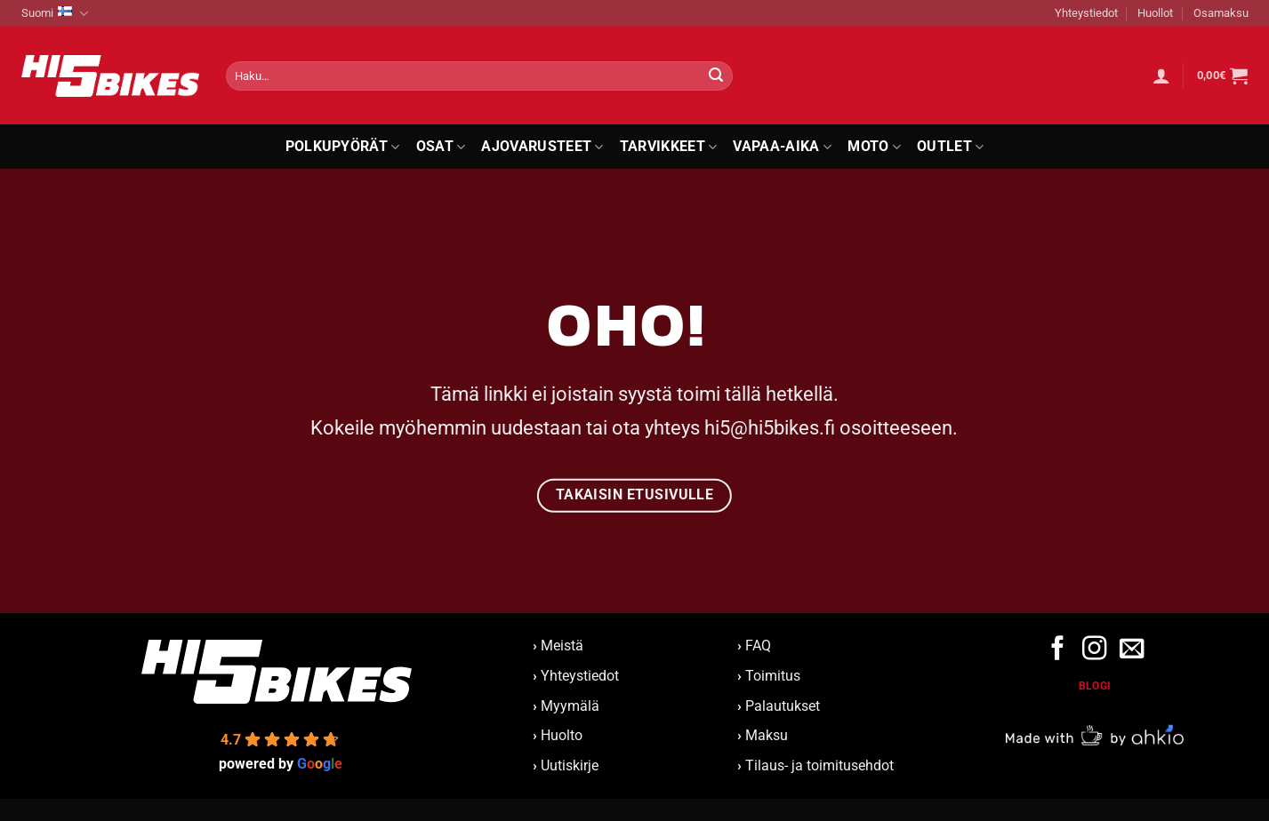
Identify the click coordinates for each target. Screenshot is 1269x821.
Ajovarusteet (542, 146)
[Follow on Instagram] (1094, 650)
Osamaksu (1221, 13)
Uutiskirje (569, 765)
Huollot (1155, 13)
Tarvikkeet (669, 146)
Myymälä (570, 705)
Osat (441, 146)
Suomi (54, 13)
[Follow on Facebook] (1058, 650)
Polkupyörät (342, 146)
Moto (874, 146)
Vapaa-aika (782, 146)
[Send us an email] (1131, 650)
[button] (1161, 75)
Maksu (766, 735)
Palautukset (782, 705)
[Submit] (716, 76)
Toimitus (772, 675)
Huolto (561, 735)
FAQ (758, 645)
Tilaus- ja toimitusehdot (819, 765)
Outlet (950, 146)
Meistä (558, 645)
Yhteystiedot (1086, 13)
